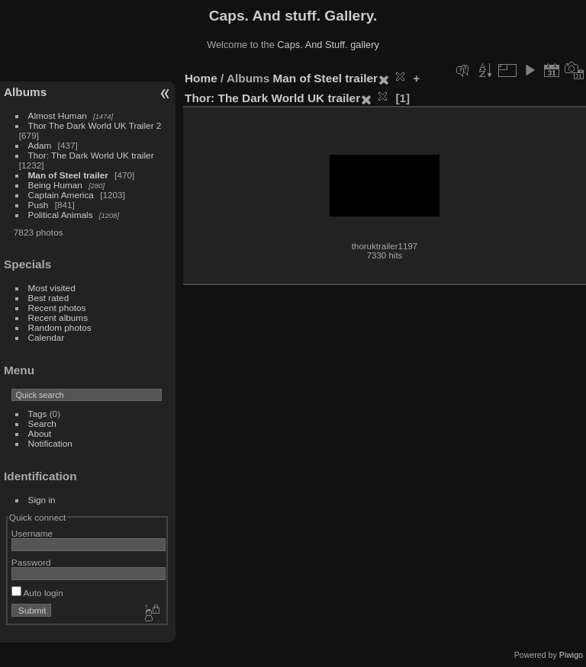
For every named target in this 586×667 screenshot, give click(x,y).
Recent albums (58, 317)
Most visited (52, 288)
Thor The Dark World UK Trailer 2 (95, 125)
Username (32, 533)
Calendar (46, 337)
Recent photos (57, 308)
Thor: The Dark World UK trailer (91, 155)
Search (42, 423)
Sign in (42, 500)
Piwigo (571, 654)
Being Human (55, 185)
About (40, 433)
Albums (25, 91)
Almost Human (57, 115)
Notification (50, 443)
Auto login (37, 593)
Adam (40, 145)
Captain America (61, 195)
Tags (37, 413)
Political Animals (60, 215)
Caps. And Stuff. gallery (328, 44)
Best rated (48, 298)
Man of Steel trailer (68, 175)
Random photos (60, 327)
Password (31, 562)
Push (38, 205)
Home (201, 78)
